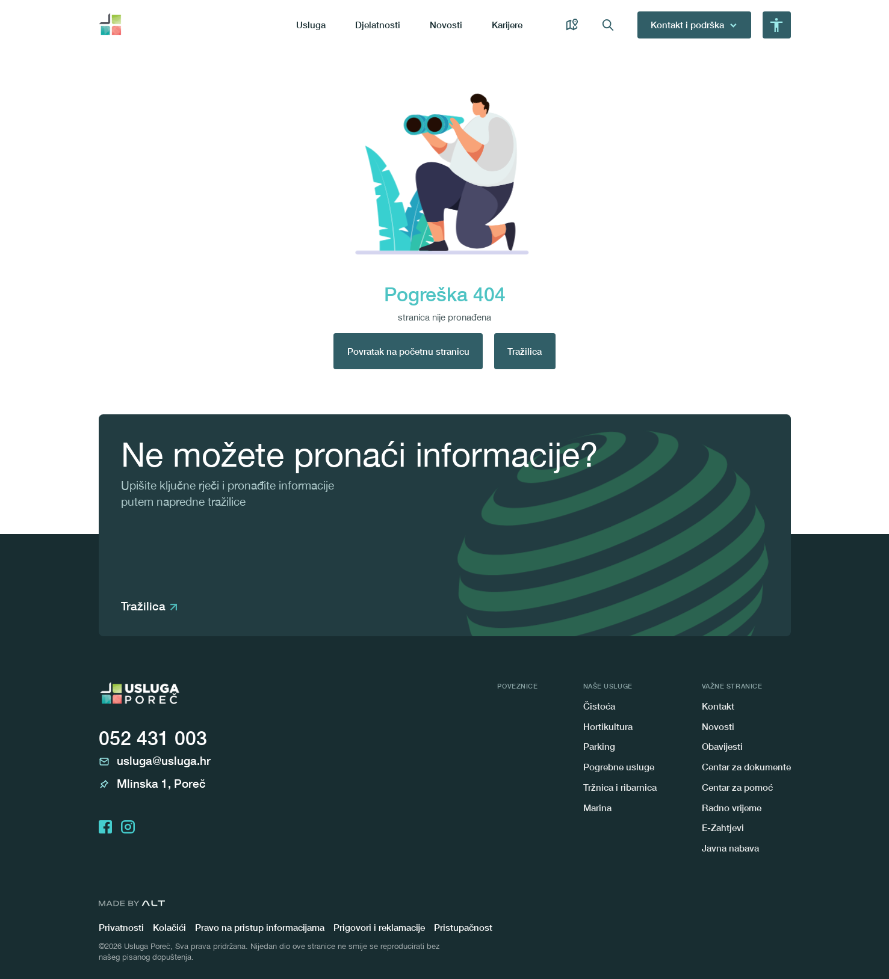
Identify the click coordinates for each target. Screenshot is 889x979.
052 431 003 (153, 737)
